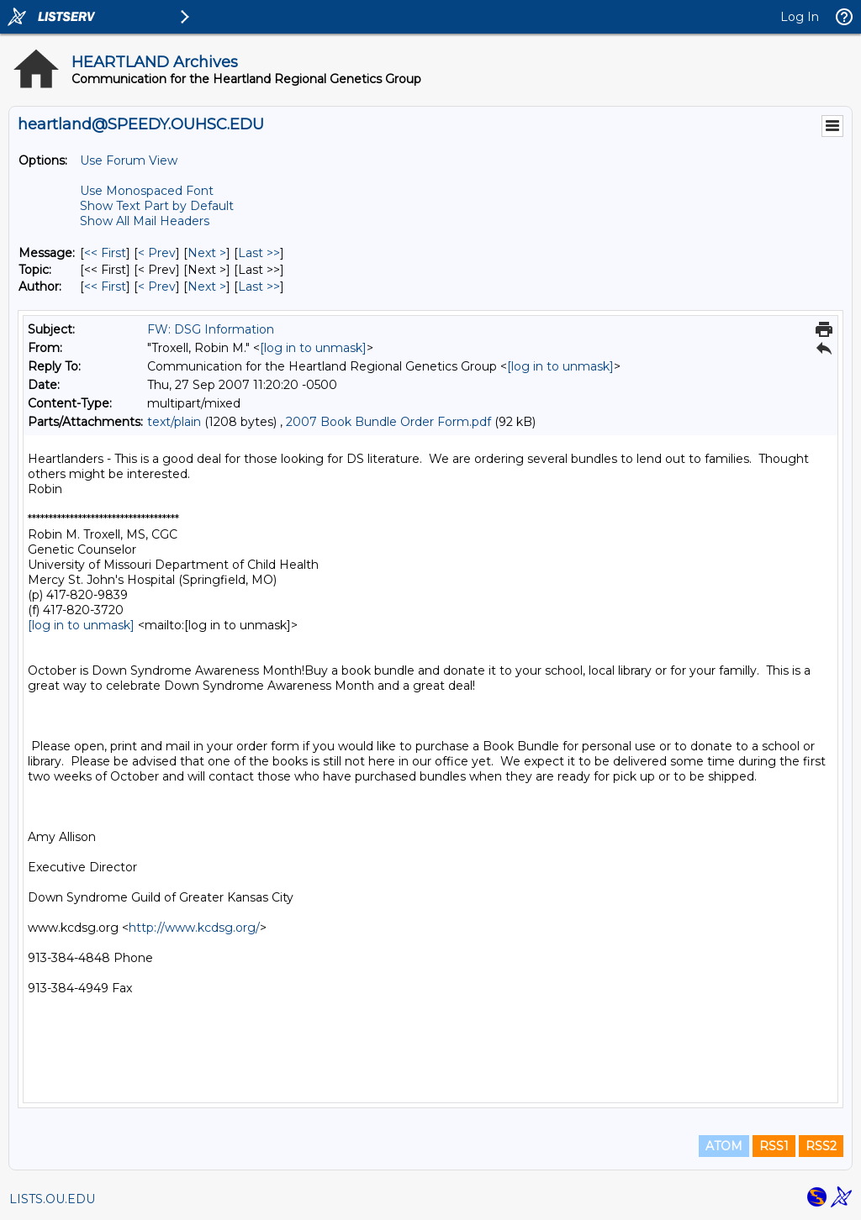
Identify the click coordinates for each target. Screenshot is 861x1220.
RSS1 (774, 1146)
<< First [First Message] (105, 252)
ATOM (723, 1146)
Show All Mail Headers (144, 221)
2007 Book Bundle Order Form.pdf (388, 421)
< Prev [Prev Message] (157, 252)
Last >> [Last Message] (259, 252)
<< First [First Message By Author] (105, 286)
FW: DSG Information (210, 329)
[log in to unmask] (313, 347)
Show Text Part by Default (157, 205)
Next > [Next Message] (207, 252)
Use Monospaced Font (147, 190)
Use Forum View (128, 160)
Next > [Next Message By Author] (207, 286)
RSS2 (821, 1146)
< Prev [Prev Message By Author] (157, 286)
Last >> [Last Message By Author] (259, 286)
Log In (799, 16)
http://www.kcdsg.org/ (194, 927)
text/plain (174, 421)
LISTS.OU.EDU (52, 1199)
